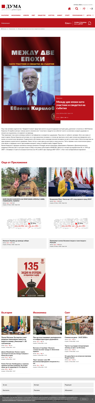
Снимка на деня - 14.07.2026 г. (76, 337)
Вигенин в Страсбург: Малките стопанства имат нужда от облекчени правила (46, 349)
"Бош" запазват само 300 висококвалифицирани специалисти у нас (46, 361)
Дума (62, 117)
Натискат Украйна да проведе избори (16, 241)
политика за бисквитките (9, 400)
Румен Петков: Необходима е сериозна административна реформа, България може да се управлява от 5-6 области (15, 365)
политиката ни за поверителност (26, 400)
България (6, 312)
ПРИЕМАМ (84, 399)
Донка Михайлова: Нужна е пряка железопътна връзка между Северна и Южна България (14, 353)
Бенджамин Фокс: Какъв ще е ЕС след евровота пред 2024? (71, 199)
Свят (67, 312)
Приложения (12, 28)
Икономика (39, 312)
